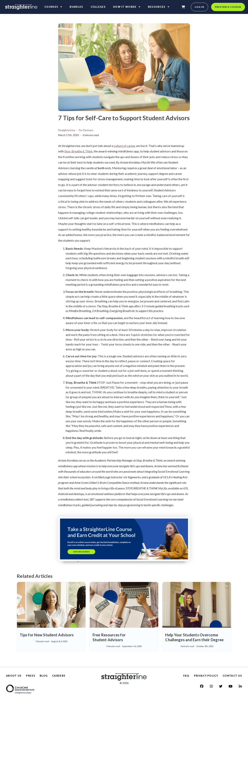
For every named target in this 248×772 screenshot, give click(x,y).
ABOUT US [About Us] (13, 675)
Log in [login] (199, 6)
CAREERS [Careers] (58, 675)
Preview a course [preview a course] (228, 6)
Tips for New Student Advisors (47, 635)
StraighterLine (66, 130)
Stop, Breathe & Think (78, 151)
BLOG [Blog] (44, 675)
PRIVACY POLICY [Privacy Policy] (206, 675)
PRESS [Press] (30, 675)
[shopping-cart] (183, 7)
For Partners (86, 130)
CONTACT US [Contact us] (232, 675)
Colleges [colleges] (98, 6)
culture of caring (124, 146)
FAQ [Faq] (186, 675)
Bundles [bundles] (76, 6)
